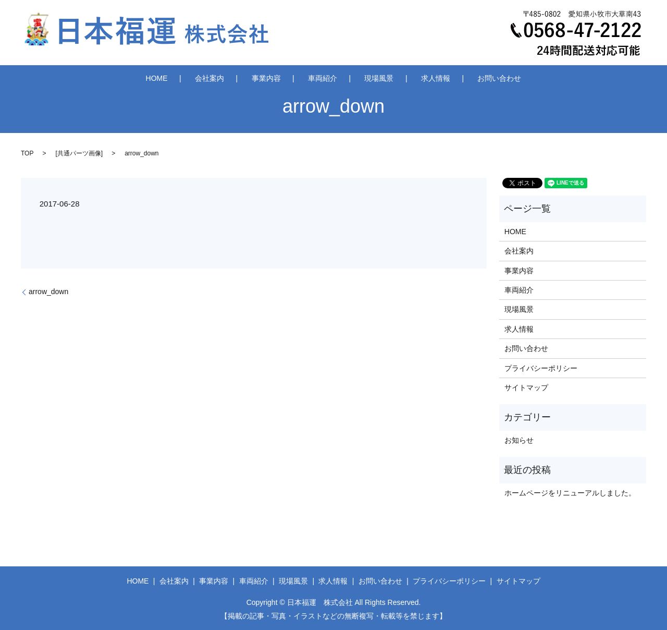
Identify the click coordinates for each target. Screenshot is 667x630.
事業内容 (278, 78)
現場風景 (366, 78)
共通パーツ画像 (79, 153)
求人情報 (409, 78)
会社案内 (235, 78)
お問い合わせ (461, 78)
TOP (27, 153)
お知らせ (519, 440)
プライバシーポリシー (540, 368)
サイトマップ (526, 387)
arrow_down (48, 291)
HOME (195, 78)
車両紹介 (322, 78)
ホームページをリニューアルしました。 (570, 493)
